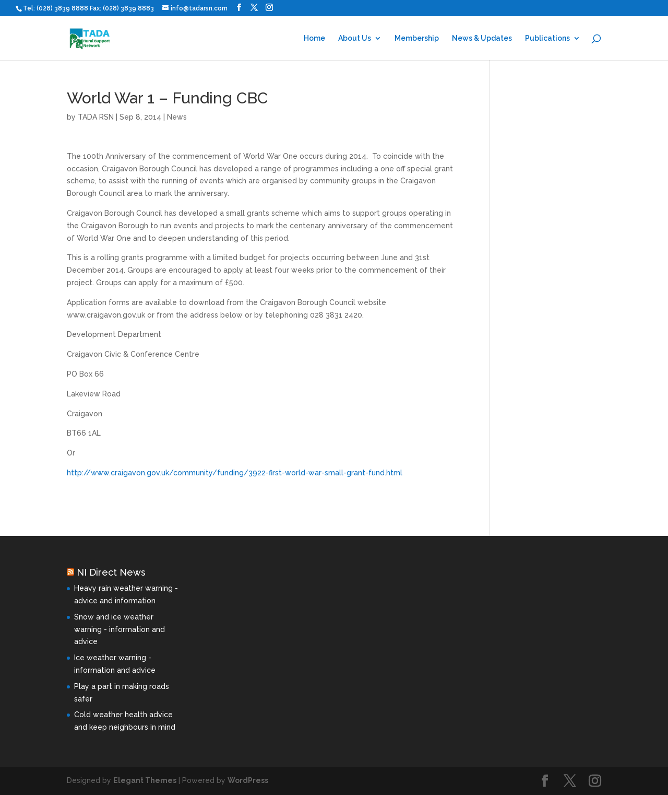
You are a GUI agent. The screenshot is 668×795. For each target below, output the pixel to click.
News (177, 117)
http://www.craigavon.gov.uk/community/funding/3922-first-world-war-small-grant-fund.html (234, 473)
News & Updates (482, 38)
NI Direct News (111, 572)
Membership (417, 38)
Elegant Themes (144, 780)
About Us (354, 38)
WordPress (248, 780)
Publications (547, 38)
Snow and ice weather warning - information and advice (119, 629)
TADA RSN (96, 117)
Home (314, 38)
